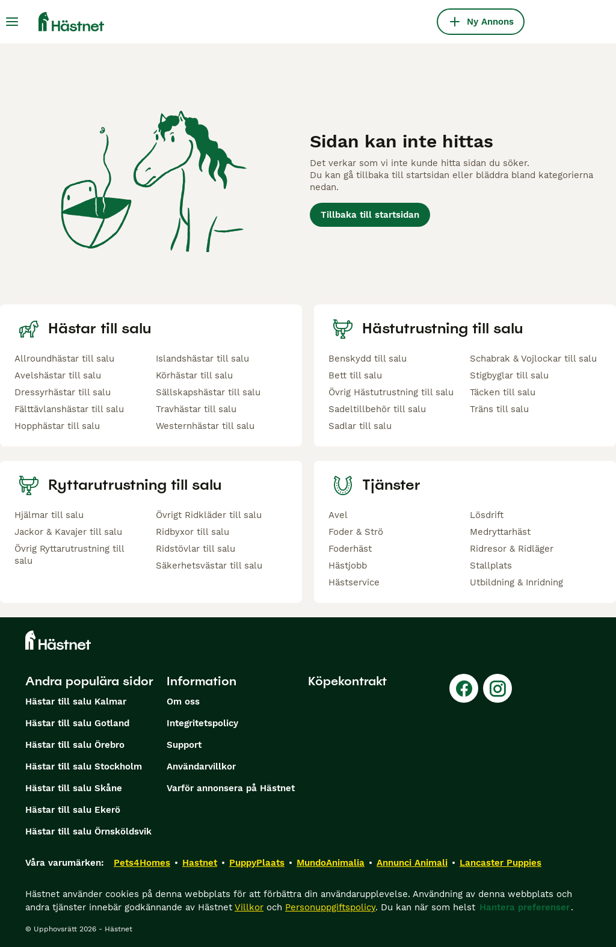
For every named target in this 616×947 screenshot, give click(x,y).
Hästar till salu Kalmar (75, 701)
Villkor (249, 907)
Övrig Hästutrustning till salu (391, 392)
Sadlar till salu (360, 426)
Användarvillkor (201, 766)
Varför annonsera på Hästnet (231, 788)
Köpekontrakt (347, 681)
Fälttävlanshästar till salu (69, 409)
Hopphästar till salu (57, 426)
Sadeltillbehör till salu (377, 409)
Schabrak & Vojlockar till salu (533, 358)
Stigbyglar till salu (509, 375)
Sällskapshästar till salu (208, 392)
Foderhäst (350, 548)
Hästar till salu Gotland (77, 723)
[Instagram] (497, 688)
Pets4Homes (142, 862)
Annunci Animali (412, 862)
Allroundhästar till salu (64, 358)
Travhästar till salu (196, 409)
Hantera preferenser (524, 907)
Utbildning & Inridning (516, 582)
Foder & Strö (355, 531)
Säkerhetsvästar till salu (209, 565)
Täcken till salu (502, 392)
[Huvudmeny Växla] (12, 22)
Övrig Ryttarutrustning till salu (69, 554)
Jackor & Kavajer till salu (68, 531)
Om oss (183, 701)
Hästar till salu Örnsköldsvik (88, 831)
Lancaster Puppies (500, 862)
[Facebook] (463, 688)
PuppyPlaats (257, 862)
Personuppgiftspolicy (330, 907)
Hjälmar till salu (49, 515)
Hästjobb (347, 565)
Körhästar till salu (194, 375)
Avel (338, 515)
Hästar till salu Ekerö (72, 809)
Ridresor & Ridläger (511, 548)
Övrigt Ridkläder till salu (209, 515)
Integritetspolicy (202, 723)
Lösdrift (487, 515)
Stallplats (491, 565)
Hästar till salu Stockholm (83, 766)
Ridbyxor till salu (192, 531)
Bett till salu (355, 375)
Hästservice (354, 582)
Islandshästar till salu (202, 358)
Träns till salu (499, 409)
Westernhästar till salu (205, 426)
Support (184, 744)
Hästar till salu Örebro (75, 744)
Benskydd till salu (367, 358)
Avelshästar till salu (57, 375)
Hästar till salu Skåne (73, 788)
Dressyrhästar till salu (62, 392)
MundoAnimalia (331, 862)
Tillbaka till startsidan (370, 214)
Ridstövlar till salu (195, 548)
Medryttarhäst (500, 531)
